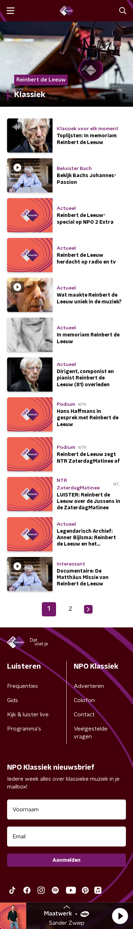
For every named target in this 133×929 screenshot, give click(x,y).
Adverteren (89, 686)
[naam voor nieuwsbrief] (66, 809)
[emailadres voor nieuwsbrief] (66, 836)
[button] (120, 915)
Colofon (84, 700)
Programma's (24, 729)
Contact (84, 714)
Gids (12, 700)
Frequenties (22, 686)
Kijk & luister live (28, 714)
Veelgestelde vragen (90, 732)
